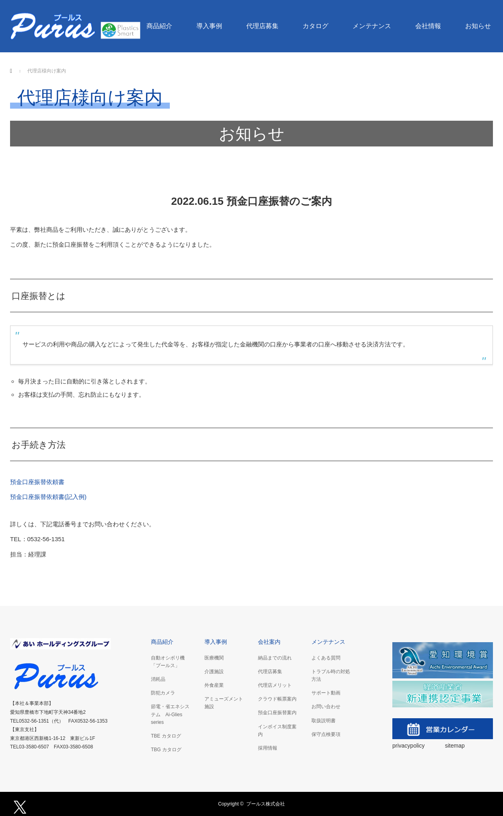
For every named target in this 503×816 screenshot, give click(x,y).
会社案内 (269, 642)
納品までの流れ (275, 658)
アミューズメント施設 (223, 702)
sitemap (455, 745)
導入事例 (209, 26)
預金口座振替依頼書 (37, 481)
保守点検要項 (325, 734)
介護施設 (214, 671)
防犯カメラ (163, 693)
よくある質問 (325, 658)
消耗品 (158, 679)
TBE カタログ (166, 736)
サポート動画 (325, 693)
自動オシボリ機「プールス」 (168, 661)
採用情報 (267, 748)
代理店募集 (262, 26)
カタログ (315, 26)
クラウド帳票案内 (277, 699)
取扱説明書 (323, 720)
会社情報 (428, 26)
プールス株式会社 (265, 804)
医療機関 (214, 658)
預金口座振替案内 (277, 712)
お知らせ (478, 26)
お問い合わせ (325, 706)
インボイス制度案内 (277, 730)
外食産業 (214, 685)
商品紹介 (159, 26)
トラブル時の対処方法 (330, 675)
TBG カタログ (166, 749)
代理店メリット (275, 685)
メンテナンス (372, 26)
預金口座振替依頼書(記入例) (48, 496)
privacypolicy (409, 745)
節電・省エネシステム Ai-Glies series (170, 714)
